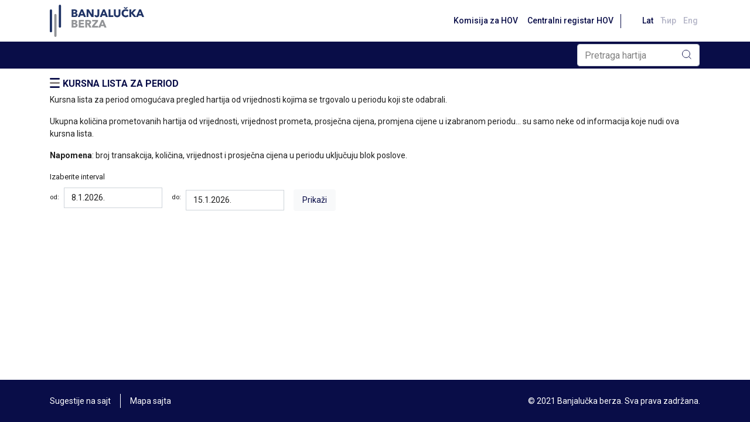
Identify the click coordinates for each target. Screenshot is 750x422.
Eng (690, 20)
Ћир (668, 20)
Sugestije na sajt (80, 401)
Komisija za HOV (486, 20)
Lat (647, 20)
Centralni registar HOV (570, 20)
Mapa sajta (150, 401)
